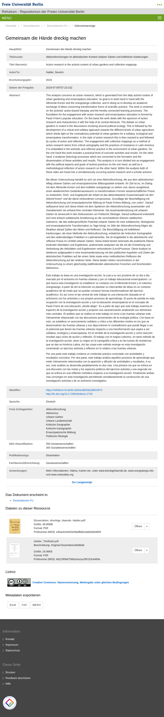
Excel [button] (13, 604)
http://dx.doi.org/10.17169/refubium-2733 (69, 393)
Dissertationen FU (57, 25)
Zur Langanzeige (82, 482)
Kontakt (10, 639)
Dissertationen (31, 25)
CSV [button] (24, 604)
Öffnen (138, 526)
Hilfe (8, 683)
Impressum (12, 644)
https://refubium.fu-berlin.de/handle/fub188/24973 (74, 390)
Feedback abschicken (18, 678)
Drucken (10, 672)
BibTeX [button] (37, 604)
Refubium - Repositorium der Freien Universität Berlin (43, 12)
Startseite (11, 25)
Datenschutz (13, 650)
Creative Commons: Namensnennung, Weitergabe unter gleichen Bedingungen (80, 582)
